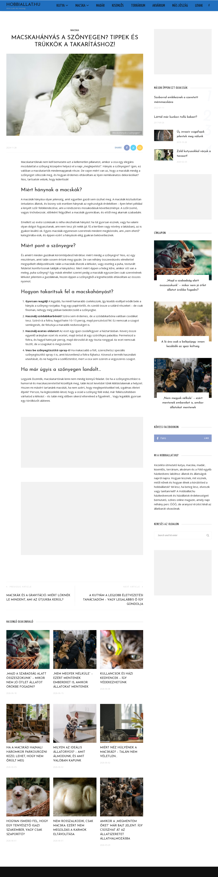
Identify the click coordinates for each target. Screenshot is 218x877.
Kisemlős (118, 5)
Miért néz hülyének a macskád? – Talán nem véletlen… (118, 752)
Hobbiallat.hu (23, 5)
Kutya (60, 5)
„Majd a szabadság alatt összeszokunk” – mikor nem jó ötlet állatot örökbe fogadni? (183, 285)
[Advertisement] (82, 442)
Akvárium (158, 5)
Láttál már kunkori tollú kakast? (175, 117)
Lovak (199, 5)
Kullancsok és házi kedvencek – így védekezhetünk (116, 678)
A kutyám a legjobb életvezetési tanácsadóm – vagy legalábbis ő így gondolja (113, 600)
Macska (80, 5)
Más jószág (180, 5)
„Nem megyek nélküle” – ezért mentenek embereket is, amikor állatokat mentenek (182, 403)
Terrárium (138, 5)
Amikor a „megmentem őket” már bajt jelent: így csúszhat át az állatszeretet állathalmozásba (121, 830)
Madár (100, 5)
